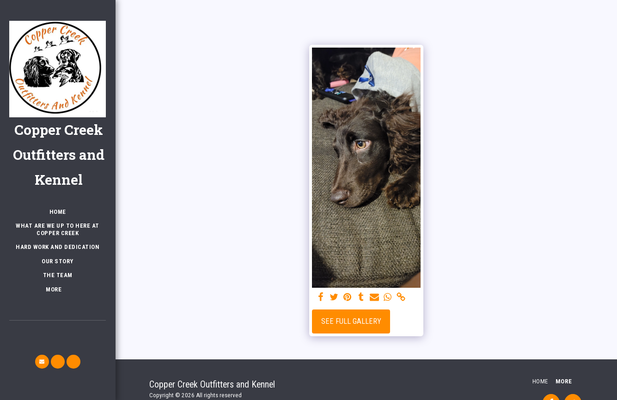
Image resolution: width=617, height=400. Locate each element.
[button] (42, 362)
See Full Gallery (351, 321)
